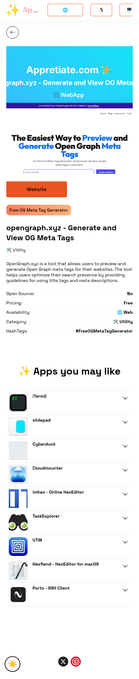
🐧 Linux (101, 11)
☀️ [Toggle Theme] (12, 664)
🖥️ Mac (129, 11)
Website (37, 189)
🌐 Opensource (65, 11)
